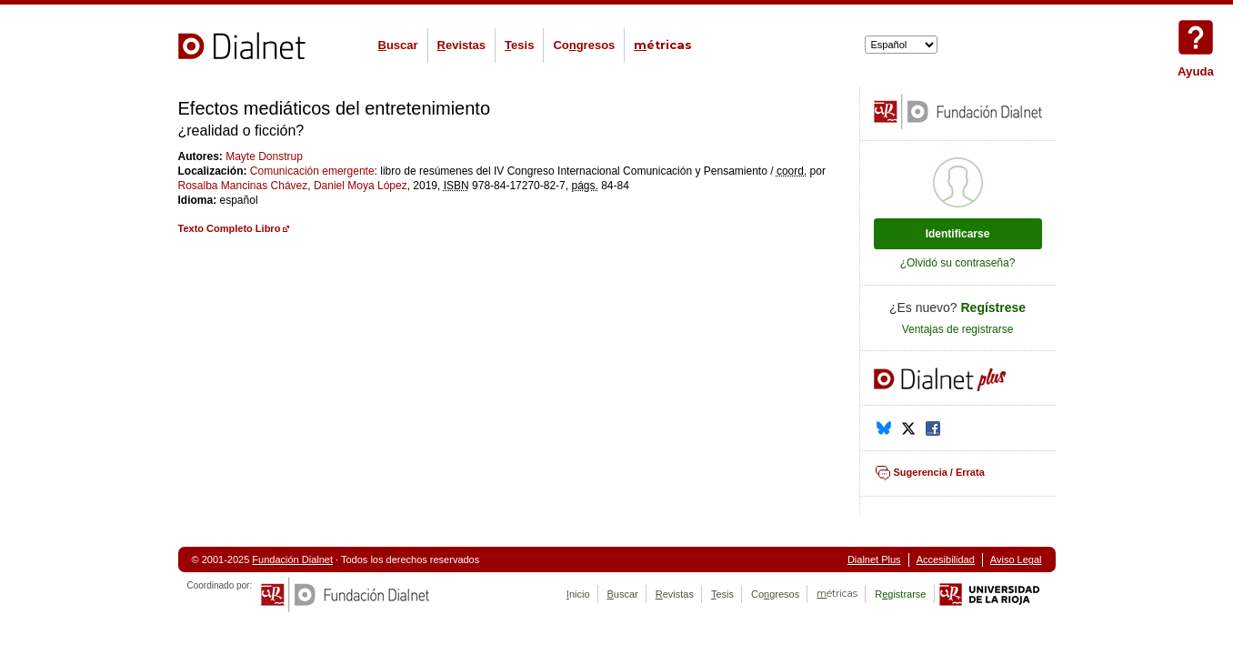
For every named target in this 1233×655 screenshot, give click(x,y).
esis (519, 45)
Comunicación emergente (312, 171)
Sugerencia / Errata (939, 472)
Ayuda (1195, 37)
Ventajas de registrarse (958, 329)
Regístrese (994, 307)
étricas (663, 45)
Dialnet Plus (874, 559)
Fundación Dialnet (292, 559)
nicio (578, 594)
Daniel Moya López (360, 185)
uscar (398, 45)
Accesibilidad (946, 559)
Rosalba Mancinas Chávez (243, 185)
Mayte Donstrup (264, 156)
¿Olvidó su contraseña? (958, 263)
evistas (461, 45)
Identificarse (958, 233)
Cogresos (584, 45)
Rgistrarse (900, 594)
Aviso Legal (1016, 559)
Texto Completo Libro (229, 228)
